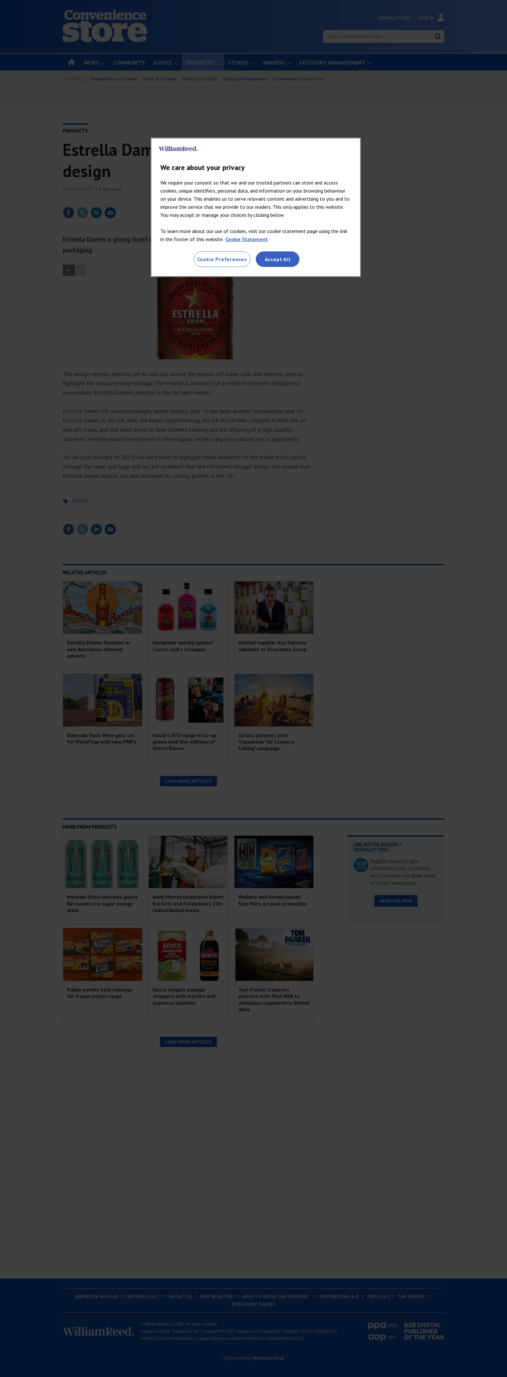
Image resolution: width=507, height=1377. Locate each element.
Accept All (278, 259)
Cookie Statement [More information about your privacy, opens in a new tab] (246, 239)
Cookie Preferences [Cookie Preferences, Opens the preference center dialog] (222, 259)
